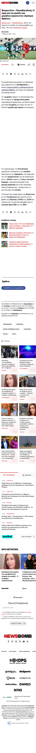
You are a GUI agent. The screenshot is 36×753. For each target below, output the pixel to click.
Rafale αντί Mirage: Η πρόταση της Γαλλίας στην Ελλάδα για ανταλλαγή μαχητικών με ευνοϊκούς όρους (27, 454)
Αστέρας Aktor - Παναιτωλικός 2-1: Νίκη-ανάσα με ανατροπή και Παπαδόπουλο (17, 517)
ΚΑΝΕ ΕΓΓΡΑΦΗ (18, 623)
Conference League (20, 28)
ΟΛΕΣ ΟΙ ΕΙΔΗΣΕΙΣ (28, 536)
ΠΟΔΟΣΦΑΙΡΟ (5, 64)
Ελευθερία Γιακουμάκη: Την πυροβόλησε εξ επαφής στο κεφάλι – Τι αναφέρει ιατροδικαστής (9, 392)
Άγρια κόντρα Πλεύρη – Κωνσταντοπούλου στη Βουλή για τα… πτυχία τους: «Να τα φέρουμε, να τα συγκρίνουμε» (8, 454)
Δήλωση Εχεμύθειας (24, 651)
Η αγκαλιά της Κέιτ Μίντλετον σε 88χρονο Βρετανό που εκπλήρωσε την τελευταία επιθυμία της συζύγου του (18, 496)
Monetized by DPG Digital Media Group (22, 697)
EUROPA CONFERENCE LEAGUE (11, 329)
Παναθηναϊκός (17, 23)
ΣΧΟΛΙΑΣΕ (21, 65)
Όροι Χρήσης (12, 651)
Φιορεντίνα (6, 23)
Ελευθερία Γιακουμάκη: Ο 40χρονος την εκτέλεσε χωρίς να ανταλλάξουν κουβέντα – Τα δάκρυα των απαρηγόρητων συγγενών (27, 424)
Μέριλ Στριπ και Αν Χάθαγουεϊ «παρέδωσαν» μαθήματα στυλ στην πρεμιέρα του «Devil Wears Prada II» (18, 485)
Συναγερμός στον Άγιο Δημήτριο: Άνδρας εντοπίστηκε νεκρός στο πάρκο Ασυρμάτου (27, 363)
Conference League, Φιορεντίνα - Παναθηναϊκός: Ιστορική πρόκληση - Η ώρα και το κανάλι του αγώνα (20, 244)
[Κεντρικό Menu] (33, 2)
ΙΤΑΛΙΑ (14, 334)
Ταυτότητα (4, 651)
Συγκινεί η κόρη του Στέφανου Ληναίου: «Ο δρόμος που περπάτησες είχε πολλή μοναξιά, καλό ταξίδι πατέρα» (9, 422)
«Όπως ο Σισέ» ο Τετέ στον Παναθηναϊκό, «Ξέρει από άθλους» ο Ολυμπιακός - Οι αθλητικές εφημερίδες (21, 226)
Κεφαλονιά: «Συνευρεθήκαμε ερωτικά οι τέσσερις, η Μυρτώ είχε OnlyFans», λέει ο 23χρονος (8, 364)
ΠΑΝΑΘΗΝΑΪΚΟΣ (7, 324)
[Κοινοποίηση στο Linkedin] (22, 74)
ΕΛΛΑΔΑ (5, 334)
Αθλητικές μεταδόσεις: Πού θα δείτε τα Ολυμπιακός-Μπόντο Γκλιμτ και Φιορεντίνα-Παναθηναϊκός (21, 235)
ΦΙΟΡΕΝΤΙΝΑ (19, 324)
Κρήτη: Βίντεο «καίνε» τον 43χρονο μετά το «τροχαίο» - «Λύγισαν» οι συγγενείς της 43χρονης (26, 393)
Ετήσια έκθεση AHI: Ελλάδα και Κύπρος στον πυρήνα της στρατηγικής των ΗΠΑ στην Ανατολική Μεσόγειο (17, 527)
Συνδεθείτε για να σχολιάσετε (13, 288)
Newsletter (15, 313)
